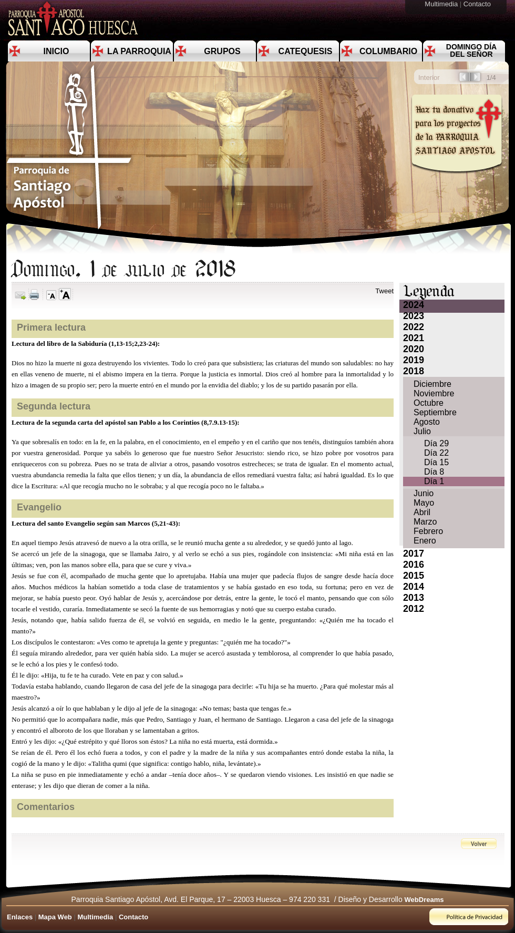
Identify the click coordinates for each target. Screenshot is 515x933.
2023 (413, 316)
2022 (413, 327)
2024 (413, 305)
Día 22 (436, 452)
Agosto (427, 421)
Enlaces (20, 917)
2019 (413, 360)
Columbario (388, 51)
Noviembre (434, 393)
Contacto (478, 4)
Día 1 (434, 481)
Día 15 (436, 462)
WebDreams (424, 900)
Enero (425, 540)
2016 (413, 564)
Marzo (425, 521)
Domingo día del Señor (471, 50)
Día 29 (436, 443)
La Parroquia (139, 51)
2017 (413, 553)
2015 (413, 575)
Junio (424, 493)
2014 (413, 586)
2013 (413, 597)
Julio (422, 431)
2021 (413, 338)
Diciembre (432, 384)
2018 (413, 371)
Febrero (428, 531)
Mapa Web (55, 917)
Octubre (429, 402)
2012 (413, 608)
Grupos (222, 51)
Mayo (424, 502)
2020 (413, 349)
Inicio (56, 51)
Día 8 (434, 471)
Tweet (384, 291)
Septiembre (435, 412)
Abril (422, 512)
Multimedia (442, 4)
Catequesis (306, 51)
